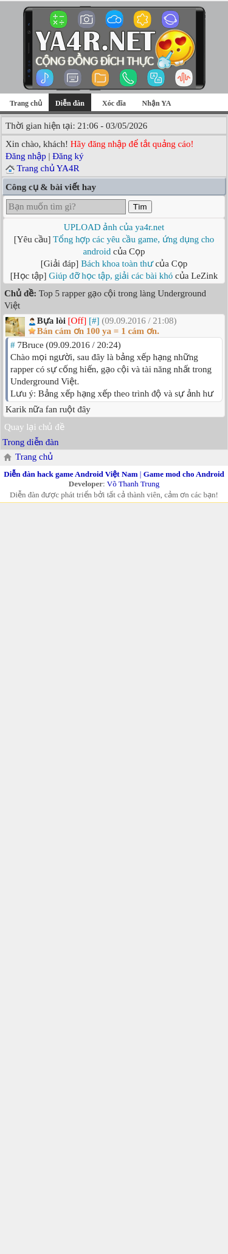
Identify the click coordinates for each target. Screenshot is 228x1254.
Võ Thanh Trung (133, 483)
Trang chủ (26, 103)
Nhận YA (156, 103)
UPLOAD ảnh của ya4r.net (114, 227)
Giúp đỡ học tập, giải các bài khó (111, 276)
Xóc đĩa (114, 103)
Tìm (140, 206)
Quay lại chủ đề (34, 427)
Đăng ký (67, 156)
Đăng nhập (25, 156)
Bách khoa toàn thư (117, 263)
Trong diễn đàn (30, 442)
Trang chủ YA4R (47, 168)
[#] (94, 320)
